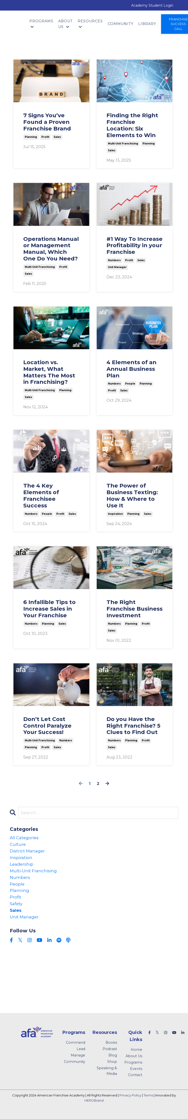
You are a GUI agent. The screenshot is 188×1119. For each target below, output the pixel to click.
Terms (148, 1101)
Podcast (110, 1055)
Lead (81, 1055)
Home (136, 1056)
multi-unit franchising (123, 143)
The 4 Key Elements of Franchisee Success (41, 495)
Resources (90, 24)
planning (31, 137)
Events (136, 1075)
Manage (78, 1061)
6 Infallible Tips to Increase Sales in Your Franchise (49, 609)
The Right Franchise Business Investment (134, 609)
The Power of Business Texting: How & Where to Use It (132, 495)
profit (45, 137)
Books (111, 1048)
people (130, 384)
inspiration (115, 513)
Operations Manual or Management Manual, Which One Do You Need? (51, 249)
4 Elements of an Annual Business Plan (131, 369)
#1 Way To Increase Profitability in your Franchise (134, 246)
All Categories (25, 838)
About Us (65, 24)
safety (16, 909)
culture (18, 845)
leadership (22, 866)
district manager (28, 852)
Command (75, 1048)
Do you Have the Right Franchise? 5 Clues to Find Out (133, 726)
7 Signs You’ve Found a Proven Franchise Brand (47, 122)
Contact (135, 1081)
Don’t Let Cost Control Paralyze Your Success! (47, 726)
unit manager (117, 267)
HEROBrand (94, 1106)
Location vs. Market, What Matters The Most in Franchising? (49, 372)
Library (147, 24)
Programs (41, 24)
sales (57, 137)
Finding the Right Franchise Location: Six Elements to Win (132, 125)
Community (120, 24)
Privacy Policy (130, 1101)
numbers (114, 260)
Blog (112, 1061)
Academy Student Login (152, 5)
